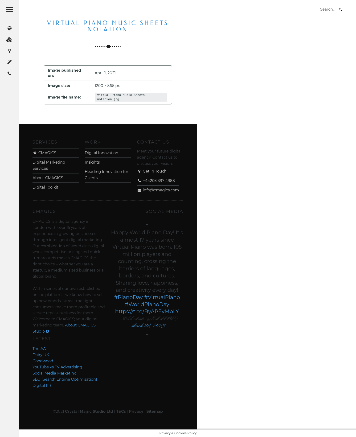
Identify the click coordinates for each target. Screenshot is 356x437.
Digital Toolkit (45, 187)
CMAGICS (44, 153)
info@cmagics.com (158, 190)
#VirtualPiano (162, 297)
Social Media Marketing (55, 373)
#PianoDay (128, 297)
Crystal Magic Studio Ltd (89, 411)
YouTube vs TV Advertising (57, 367)
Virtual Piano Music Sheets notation (108, 26)
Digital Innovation (101, 153)
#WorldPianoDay (147, 304)
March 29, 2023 (147, 326)
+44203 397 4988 (156, 180)
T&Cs (121, 411)
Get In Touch (152, 171)
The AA (39, 348)
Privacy (136, 411)
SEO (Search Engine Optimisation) (65, 379)
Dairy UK (41, 355)
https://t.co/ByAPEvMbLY (147, 311)
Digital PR (42, 385)
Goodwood (43, 361)
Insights (92, 162)
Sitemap (154, 411)
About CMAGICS (48, 178)
